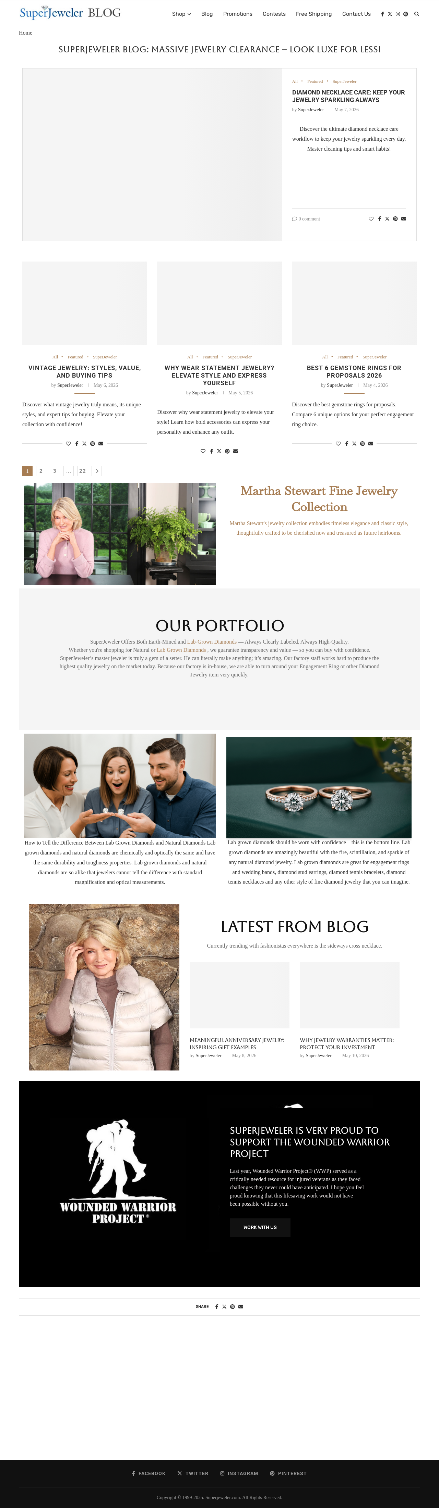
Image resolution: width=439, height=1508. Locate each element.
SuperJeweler (345, 81)
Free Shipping (314, 14)
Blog (207, 14)
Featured (315, 81)
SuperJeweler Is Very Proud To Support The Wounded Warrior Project (310, 1142)
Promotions (237, 14)
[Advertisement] (219, 1395)
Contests (274, 14)
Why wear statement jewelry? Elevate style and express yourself (219, 375)
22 (82, 471)
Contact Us (356, 14)
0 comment (306, 218)
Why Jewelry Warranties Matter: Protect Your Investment (347, 1043)
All (295, 81)
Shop (179, 14)
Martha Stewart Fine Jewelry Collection (319, 499)
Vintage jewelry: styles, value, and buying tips (84, 371)
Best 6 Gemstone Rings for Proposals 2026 (354, 371)
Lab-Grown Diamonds (212, 642)
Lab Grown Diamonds (182, 650)
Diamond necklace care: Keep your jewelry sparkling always (348, 96)
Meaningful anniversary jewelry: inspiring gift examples (237, 1043)
